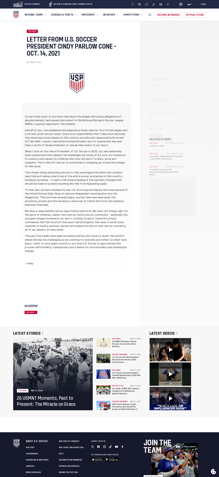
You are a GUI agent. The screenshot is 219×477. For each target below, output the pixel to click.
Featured (32, 31)
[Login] (203, 4)
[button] (150, 14)
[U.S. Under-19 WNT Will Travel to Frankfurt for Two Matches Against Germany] (103, 389)
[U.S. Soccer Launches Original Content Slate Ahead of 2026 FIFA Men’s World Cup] (103, 374)
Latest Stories (28, 333)
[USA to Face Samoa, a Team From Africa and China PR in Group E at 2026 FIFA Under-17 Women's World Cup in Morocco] (103, 405)
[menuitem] (35, 15)
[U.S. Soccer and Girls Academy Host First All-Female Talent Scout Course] (103, 358)
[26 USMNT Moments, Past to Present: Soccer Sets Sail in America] (103, 342)
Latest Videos (163, 333)
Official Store (195, 15)
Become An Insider (168, 15)
